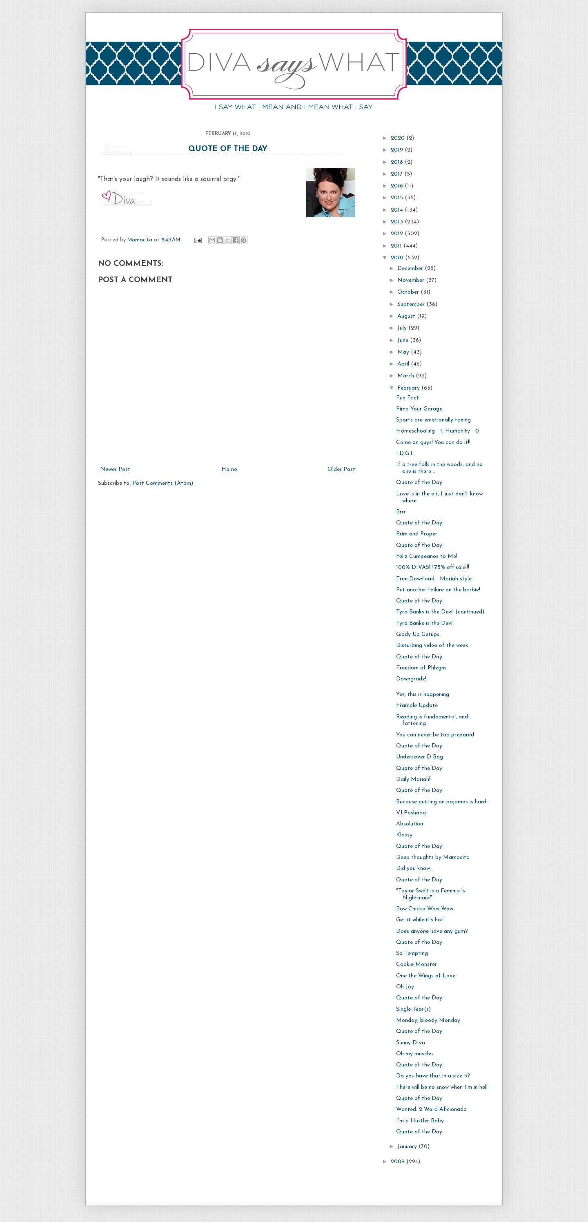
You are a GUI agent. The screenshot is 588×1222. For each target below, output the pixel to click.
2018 (398, 162)
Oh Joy (405, 987)
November (411, 280)
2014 (398, 210)
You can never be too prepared (435, 735)
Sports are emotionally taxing (433, 420)
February (409, 388)
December (411, 268)
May (404, 352)
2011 (397, 246)
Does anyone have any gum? (432, 931)
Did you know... (415, 868)
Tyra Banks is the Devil (425, 623)
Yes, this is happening (422, 694)
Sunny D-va (410, 1043)
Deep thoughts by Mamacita (433, 857)
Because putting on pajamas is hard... (443, 802)
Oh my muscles (415, 1054)
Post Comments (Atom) (162, 483)
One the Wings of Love (425, 976)
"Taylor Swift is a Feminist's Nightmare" (430, 894)
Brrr (401, 512)
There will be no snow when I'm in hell (442, 1087)
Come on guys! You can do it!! (433, 442)
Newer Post (115, 469)
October (409, 292)
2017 (397, 174)
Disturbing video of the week (432, 645)
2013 (398, 222)
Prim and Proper (416, 534)
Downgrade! (411, 679)
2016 (398, 186)
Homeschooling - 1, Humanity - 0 (437, 431)
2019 (398, 150)
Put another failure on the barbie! (438, 590)
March (406, 376)
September (411, 304)
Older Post (341, 469)
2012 (398, 234)
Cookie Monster (416, 964)
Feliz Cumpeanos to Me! (426, 556)
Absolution (409, 824)
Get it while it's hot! (420, 920)
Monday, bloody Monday (428, 1020)
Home (229, 469)
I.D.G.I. (405, 453)
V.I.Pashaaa (411, 813)
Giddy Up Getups (417, 634)
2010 (398, 258)
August (407, 316)
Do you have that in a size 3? (433, 1076)
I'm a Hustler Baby (420, 1121)
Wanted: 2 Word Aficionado (431, 1109)
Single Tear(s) (413, 1009)
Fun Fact (407, 398)
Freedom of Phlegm (421, 668)
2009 (398, 1162)
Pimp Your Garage (419, 409)
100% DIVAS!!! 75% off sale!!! (432, 567)
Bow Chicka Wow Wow (424, 909)
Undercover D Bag (419, 757)
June (403, 340)
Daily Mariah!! (414, 779)
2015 (398, 198)
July (402, 328)
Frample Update (417, 705)
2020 (398, 138)
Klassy (404, 835)
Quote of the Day (227, 149)
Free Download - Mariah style (434, 579)
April (404, 364)
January (408, 1147)
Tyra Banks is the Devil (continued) (440, 612)
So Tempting (412, 953)
